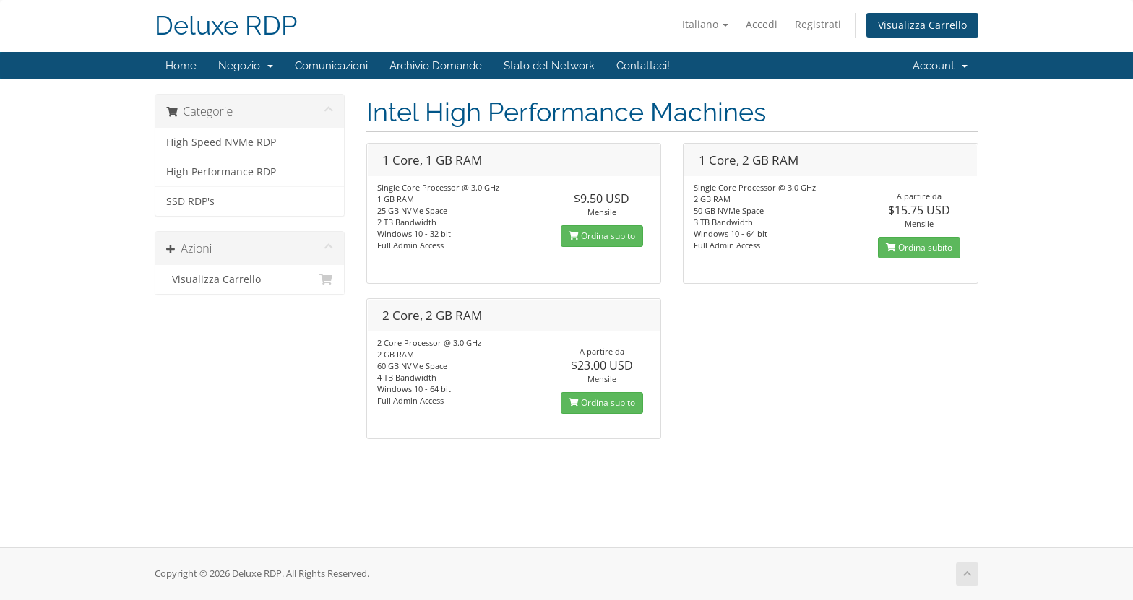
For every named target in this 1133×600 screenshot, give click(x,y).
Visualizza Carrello (922, 25)
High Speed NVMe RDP (221, 142)
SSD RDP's (190, 201)
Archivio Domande (435, 65)
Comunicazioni (331, 65)
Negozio (245, 65)
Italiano (705, 24)
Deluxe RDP (226, 25)
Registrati (818, 24)
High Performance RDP (221, 171)
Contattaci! (643, 65)
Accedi (761, 24)
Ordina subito (602, 236)
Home (181, 65)
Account (940, 65)
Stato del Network (549, 65)
